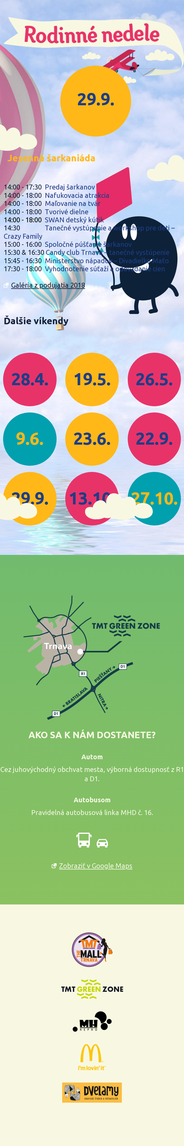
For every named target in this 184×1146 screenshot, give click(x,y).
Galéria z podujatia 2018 (48, 285)
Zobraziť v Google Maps (95, 865)
